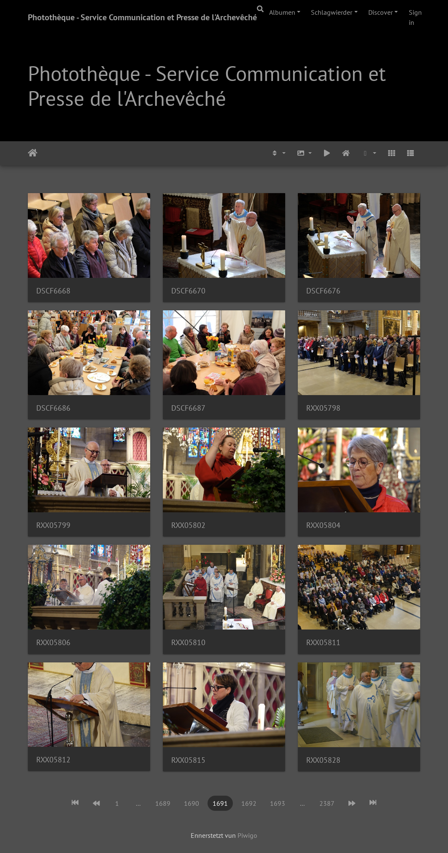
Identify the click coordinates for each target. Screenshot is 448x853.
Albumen (282, 12)
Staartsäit (33, 153)
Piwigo (247, 835)
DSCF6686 (53, 408)
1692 (248, 803)
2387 (327, 803)
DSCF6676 (323, 290)
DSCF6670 (188, 290)
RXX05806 (53, 642)
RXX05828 (323, 760)
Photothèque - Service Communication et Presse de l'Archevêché (142, 17)
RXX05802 (188, 525)
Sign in (415, 17)
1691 (220, 803)
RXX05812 (53, 759)
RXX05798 (323, 408)
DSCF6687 (188, 408)
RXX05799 (53, 525)
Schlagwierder (331, 12)
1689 (162, 803)
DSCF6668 (53, 290)
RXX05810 (188, 642)
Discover (380, 12)
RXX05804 (323, 525)
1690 (191, 803)
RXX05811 (323, 642)
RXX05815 (188, 760)
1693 (277, 803)
